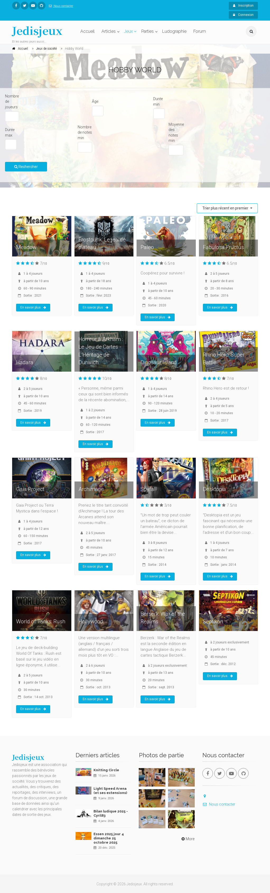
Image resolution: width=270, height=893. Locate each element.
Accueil (87, 31)
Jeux (128, 31)
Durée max (10, 132)
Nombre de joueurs (12, 101)
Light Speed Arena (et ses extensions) (110, 791)
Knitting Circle (106, 770)
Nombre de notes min (85, 132)
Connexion (243, 15)
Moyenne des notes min (176, 132)
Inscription (243, 5)
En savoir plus (33, 307)
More (187, 839)
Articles (108, 31)
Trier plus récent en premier (225, 208)
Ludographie (174, 31)
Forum (199, 31)
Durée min (158, 101)
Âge (95, 101)
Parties (147, 31)
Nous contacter (60, 6)
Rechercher (26, 167)
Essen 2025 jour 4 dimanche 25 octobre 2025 (109, 838)
